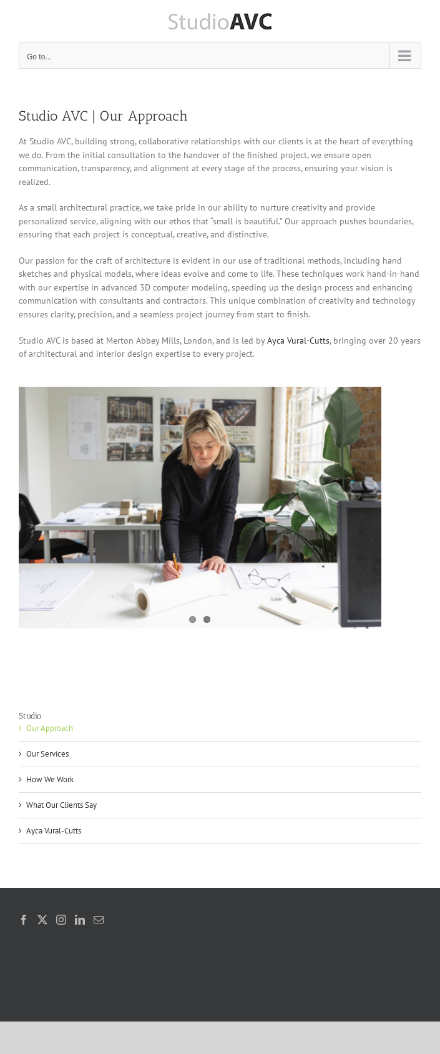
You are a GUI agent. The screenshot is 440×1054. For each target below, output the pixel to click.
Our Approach (49, 728)
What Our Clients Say (61, 805)
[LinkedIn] (80, 920)
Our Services (47, 753)
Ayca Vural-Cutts (298, 340)
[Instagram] (61, 920)
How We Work (50, 779)
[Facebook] (24, 920)
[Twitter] (42, 920)
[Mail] (99, 920)
